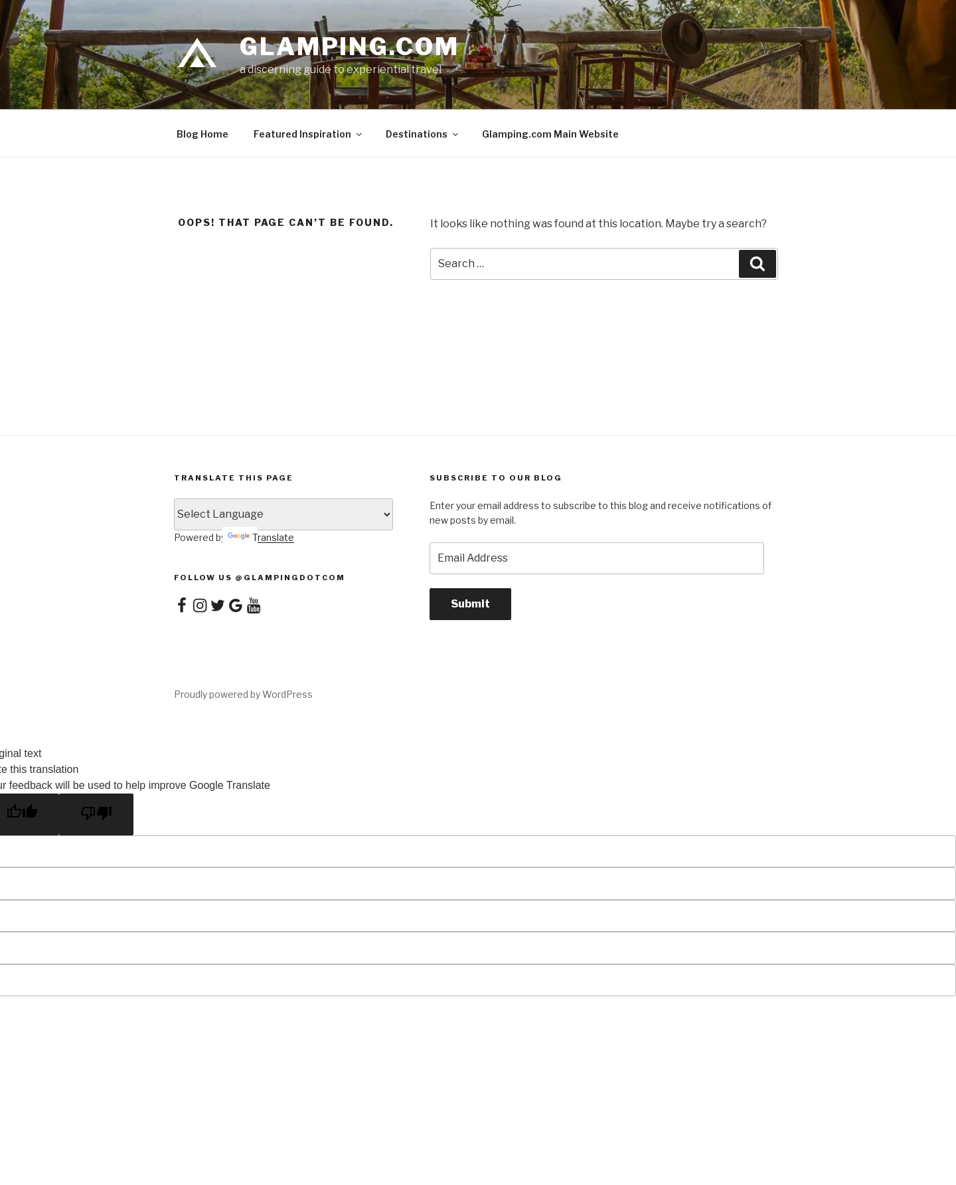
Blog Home (202, 134)
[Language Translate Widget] (283, 514)
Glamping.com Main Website (550, 134)
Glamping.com (349, 46)
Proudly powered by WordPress (243, 694)
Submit (470, 603)
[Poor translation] (96, 814)
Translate (261, 537)
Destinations (423, 134)
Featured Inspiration (309, 134)
